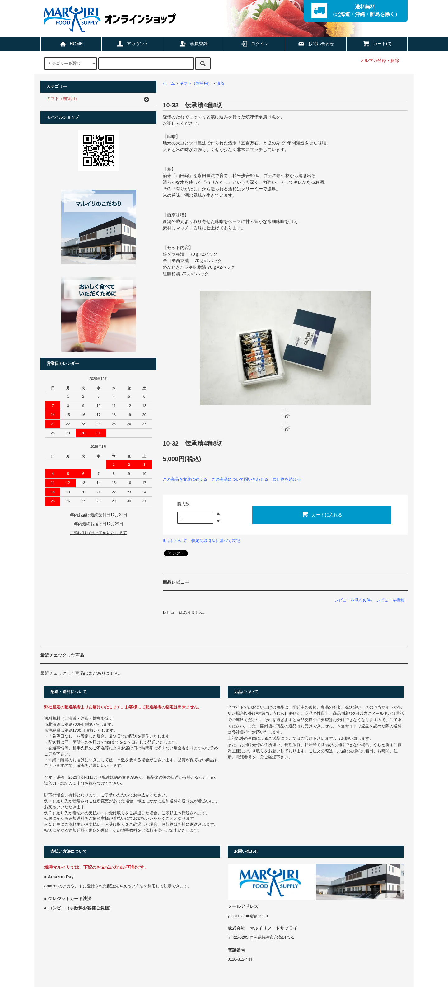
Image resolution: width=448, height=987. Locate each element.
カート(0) (376, 43)
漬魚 (220, 83)
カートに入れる (321, 514)
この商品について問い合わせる (240, 479)
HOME (71, 43)
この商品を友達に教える (185, 479)
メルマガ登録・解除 (379, 60)
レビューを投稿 (390, 600)
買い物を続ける (287, 479)
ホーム (169, 83)
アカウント (132, 43)
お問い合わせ (315, 43)
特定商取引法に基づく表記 (215, 540)
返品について (175, 540)
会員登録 (194, 43)
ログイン (254, 43)
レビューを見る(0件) (353, 600)
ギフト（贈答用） (196, 83)
